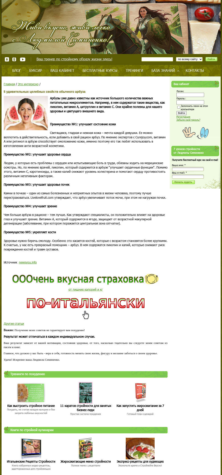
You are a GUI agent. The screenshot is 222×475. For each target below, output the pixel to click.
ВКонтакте (7, 59)
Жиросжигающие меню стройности (86, 461)
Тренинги (134, 70)
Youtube (22, 59)
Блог (16, 70)
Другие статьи (14, 323)
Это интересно (28, 84)
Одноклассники (14, 59)
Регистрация (183, 116)
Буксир (35, 70)
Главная (9, 84)
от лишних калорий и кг (85, 289)
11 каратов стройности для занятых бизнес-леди (85, 408)
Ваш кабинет (62, 70)
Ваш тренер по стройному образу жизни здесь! (74, 59)
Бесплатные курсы (100, 70)
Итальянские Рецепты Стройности (31, 461)
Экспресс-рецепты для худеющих (140, 461)
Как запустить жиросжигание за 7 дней (140, 408)
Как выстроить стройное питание (31, 406)
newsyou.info (28, 262)
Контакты (195, 70)
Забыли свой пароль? (188, 119)
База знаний (163, 70)
